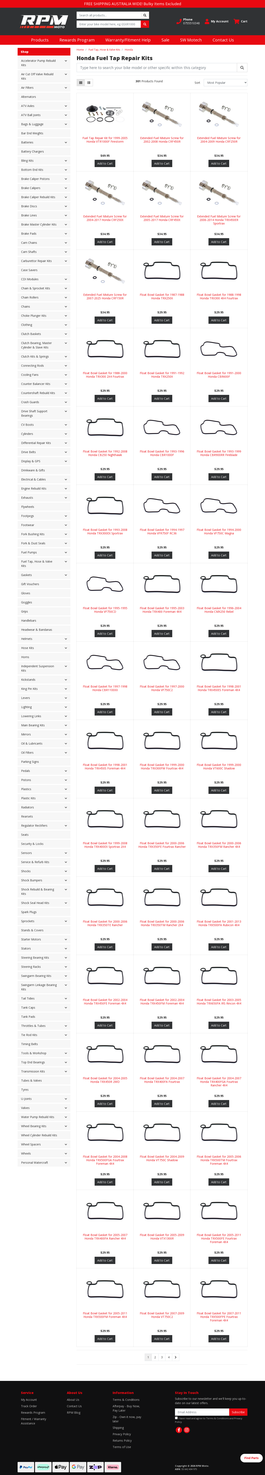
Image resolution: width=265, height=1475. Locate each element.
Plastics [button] (26, 789)
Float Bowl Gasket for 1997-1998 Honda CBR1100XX (105, 688)
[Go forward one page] (175, 1357)
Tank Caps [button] (28, 1007)
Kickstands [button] (28, 680)
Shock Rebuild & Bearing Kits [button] (37, 891)
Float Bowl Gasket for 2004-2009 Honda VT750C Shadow (162, 1158)
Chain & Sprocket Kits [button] (35, 288)
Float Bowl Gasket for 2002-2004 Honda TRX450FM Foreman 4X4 (162, 1001)
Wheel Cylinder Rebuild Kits (39, 1135)
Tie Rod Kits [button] (29, 1035)
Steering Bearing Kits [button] (35, 957)
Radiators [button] (27, 807)
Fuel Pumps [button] (29, 552)
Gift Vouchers (30, 584)
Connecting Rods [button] (32, 366)
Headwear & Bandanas (36, 630)
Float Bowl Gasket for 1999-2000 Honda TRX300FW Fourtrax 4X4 (162, 766)
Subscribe (238, 1412)
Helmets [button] (26, 639)
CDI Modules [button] (30, 279)
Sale (165, 40)
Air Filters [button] (27, 88)
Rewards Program (77, 40)
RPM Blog (73, 1412)
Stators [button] (26, 948)
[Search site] (145, 15)
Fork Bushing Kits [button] (33, 534)
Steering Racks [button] (31, 967)
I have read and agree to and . (208, 1420)
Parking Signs (30, 762)
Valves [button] (25, 1108)
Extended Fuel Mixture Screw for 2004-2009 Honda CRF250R (219, 139)
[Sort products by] (225, 82)
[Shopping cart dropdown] (240, 21)
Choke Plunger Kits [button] (33, 316)
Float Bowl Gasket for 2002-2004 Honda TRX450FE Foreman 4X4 (105, 1001)
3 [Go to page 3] (162, 1357)
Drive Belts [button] (28, 452)
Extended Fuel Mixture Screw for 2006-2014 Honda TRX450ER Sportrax (219, 219)
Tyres (25, 1090)
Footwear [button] (27, 525)
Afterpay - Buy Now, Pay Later (126, 1408)
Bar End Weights (32, 133)
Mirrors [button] (26, 734)
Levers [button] (25, 698)
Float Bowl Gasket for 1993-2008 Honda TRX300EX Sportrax (105, 531)
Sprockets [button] (27, 921)
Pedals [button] (25, 771)
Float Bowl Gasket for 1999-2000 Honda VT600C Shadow (219, 766)
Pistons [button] (26, 780)
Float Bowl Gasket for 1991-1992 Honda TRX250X (162, 374)
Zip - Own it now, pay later (127, 1419)
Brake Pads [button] (28, 233)
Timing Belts (29, 1044)
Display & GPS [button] (30, 461)
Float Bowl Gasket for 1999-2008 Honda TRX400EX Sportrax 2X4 (105, 845)
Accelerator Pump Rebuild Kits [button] (38, 63)
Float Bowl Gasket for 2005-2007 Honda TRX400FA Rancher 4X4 (105, 1236)
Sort (197, 83)
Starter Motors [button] (31, 939)
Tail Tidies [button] (28, 998)
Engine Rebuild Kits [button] (33, 488)
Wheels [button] (26, 1153)
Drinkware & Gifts (33, 470)
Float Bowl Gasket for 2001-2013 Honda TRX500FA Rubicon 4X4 (219, 923)
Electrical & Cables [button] (33, 479)
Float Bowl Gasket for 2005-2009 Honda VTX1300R (162, 1236)
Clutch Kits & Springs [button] (35, 356)
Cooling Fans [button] (30, 375)
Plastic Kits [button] (28, 798)
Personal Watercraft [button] (34, 1162)
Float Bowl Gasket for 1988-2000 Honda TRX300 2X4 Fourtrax (105, 374)
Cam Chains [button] (29, 243)
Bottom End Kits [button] (32, 170)
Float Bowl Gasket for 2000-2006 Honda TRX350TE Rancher (105, 923)
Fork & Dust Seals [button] (33, 543)
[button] (188, 21)
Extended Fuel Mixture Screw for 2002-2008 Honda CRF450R (162, 139)
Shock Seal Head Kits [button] (35, 903)
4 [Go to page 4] (169, 1357)
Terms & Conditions (126, 1400)
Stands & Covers (32, 930)
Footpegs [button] (27, 516)
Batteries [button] (27, 142)
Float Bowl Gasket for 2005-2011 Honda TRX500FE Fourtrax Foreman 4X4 (219, 1238)
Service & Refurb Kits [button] (35, 862)
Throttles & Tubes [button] (33, 1026)
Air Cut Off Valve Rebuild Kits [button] (37, 76)
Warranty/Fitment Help (128, 40)
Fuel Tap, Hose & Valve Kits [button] (36, 563)
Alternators (28, 97)
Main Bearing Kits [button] (33, 725)
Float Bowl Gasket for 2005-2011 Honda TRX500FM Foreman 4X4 (105, 1315)
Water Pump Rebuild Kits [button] (37, 1117)
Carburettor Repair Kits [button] (36, 261)
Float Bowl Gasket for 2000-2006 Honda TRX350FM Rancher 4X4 (219, 845)
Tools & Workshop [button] (33, 1053)
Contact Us (223, 40)
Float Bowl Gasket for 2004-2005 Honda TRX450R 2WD (105, 1080)
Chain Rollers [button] (30, 297)
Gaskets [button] (26, 575)
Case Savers (29, 270)
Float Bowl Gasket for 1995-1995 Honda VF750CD (105, 610)
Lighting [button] (26, 707)
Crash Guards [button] (30, 402)
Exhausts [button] (27, 498)
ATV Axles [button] (27, 106)
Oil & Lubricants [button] (31, 743)
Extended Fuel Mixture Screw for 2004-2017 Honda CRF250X (105, 218)
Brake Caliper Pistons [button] (35, 179)
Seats (25, 835)
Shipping (118, 1428)
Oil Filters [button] (27, 752)
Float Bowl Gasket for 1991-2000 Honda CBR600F (219, 374)
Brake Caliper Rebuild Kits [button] (38, 197)
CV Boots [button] (27, 425)
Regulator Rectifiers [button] (34, 825)
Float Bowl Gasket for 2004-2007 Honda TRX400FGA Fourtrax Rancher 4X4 (219, 1081)
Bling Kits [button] (27, 161)
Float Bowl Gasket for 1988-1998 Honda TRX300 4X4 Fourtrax (219, 296)
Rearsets (27, 816)
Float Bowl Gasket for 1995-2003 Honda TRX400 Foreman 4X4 (162, 610)
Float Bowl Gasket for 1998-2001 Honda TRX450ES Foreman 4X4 (219, 688)
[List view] (89, 82)
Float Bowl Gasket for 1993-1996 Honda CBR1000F (162, 453)
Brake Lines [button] (29, 215)
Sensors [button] (26, 853)
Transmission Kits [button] (33, 1071)
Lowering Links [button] (31, 716)
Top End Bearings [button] (33, 1062)
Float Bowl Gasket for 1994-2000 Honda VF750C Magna (219, 531)
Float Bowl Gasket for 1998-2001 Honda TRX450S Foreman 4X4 (105, 766)
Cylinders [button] (27, 434)
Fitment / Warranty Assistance (33, 1421)
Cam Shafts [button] (29, 252)
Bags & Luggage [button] (32, 124)
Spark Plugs (29, 912)
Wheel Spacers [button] (31, 1144)
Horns (25, 657)
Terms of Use (122, 1447)
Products (40, 40)
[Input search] (109, 15)
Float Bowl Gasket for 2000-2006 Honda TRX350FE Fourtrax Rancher (162, 845)
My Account (29, 1400)
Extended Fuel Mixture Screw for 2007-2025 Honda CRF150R (105, 296)
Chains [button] (25, 306)
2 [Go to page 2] (155, 1357)
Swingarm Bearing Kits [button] (36, 976)
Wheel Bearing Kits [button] (33, 1126)
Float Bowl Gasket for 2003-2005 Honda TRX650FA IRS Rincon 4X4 (219, 1001)
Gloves (25, 593)
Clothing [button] (26, 325)
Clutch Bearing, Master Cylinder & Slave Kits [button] (36, 345)
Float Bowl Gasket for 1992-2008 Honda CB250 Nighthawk (105, 453)
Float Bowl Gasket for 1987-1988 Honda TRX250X (162, 296)
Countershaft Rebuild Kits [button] (38, 393)
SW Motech (191, 40)
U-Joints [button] (26, 1099)
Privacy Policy (122, 1434)
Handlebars (28, 620)
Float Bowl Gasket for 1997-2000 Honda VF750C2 (162, 688)
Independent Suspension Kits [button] (37, 668)
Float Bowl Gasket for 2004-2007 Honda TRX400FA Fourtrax (162, 1080)
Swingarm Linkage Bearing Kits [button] (39, 987)
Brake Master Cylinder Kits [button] (39, 224)
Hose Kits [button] (27, 648)
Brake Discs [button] (29, 206)
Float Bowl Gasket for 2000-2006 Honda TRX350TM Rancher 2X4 (162, 923)
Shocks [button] (26, 871)
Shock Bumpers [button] (31, 880)
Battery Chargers (32, 151)
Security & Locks (32, 844)
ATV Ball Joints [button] (31, 115)
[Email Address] (202, 1412)
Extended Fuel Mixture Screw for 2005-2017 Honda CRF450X (162, 218)
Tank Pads (28, 1017)
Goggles (26, 602)
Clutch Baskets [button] (31, 334)
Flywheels (27, 507)
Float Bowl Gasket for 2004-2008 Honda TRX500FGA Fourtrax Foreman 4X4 (105, 1160)
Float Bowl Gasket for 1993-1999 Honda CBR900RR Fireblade (219, 453)
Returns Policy (122, 1440)
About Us (73, 1400)
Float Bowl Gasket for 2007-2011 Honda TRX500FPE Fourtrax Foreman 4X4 (219, 1316)
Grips (24, 611)
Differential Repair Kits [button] (36, 443)
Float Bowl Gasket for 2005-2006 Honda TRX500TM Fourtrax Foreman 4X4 (219, 1160)
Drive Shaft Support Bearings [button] (34, 413)
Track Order (29, 1406)
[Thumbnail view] (81, 82)
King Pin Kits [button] (29, 689)
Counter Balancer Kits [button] (35, 384)
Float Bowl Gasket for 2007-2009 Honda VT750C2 (162, 1315)
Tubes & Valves (31, 1080)
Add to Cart (105, 163)
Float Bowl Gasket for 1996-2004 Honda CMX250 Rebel (219, 610)
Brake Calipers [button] (30, 188)
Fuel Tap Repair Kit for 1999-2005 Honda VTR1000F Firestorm (105, 139)
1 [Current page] (148, 1357)
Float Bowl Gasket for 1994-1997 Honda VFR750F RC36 (162, 531)
